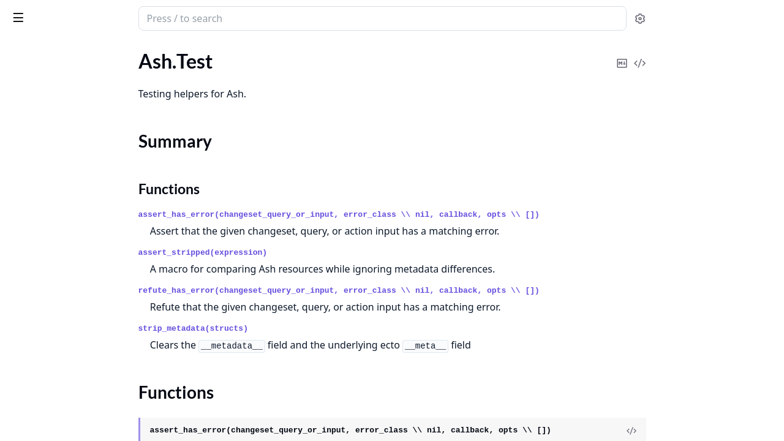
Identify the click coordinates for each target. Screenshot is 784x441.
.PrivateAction (39, 417)
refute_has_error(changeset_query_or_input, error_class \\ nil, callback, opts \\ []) (430, 290)
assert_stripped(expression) (295, 252)
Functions (42, 132)
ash (52, 13)
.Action (24, 219)
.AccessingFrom (42, 202)
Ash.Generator (40, 63)
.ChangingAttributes (52, 301)
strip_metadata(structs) (285, 328)
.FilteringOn (34, 368)
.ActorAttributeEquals (55, 268)
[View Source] (723, 430)
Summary (41, 118)
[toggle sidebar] (168, 17)
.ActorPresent (38, 285)
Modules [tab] (79, 52)
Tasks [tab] (139, 52)
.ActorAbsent (37, 252)
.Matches (28, 401)
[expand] (171, 65)
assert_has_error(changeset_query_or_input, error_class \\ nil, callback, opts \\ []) (430, 214)
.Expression (33, 351)
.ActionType (34, 235)
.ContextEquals (41, 335)
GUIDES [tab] (24, 52)
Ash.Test (26, 96)
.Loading (26, 384)
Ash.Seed (28, 80)
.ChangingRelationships (58, 318)
